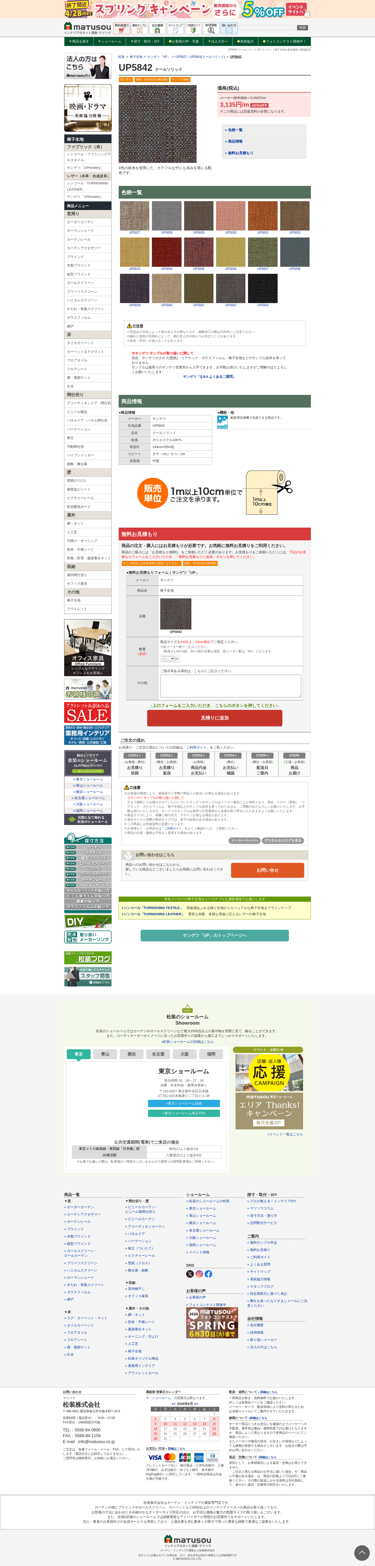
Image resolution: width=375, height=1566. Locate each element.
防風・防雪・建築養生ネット (89, 558)
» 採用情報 (255, 1332)
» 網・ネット (135, 1315)
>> (196, 1404)
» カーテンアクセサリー (82, 1214)
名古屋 (158, 1054)
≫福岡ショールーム (88, 811)
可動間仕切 (75, 447)
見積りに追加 (214, 719)
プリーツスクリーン (82, 291)
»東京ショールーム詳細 (184, 1103)
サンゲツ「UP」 (158, 57)
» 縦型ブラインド (77, 1244)
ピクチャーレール (80, 498)
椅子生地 (75, 139)
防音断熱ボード (79, 507)
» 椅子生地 (133, 1351)
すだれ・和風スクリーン (85, 309)
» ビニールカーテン (140, 1219)
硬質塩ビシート (79, 489)
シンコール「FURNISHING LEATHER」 (87, 186)
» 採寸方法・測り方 (262, 1216)
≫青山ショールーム (88, 785)
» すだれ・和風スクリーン (84, 1285)
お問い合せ (267, 871)
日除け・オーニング (82, 541)
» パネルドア (135, 1234)
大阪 (184, 1054)
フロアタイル (77, 360)
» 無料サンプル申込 (262, 1243)
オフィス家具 (77, 583)
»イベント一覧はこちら (285, 1134)
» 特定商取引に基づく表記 (267, 1294)
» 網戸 (69, 1299)
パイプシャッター (80, 455)
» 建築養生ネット (138, 1329)
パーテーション (79, 429)
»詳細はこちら (258, 1418)
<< (174, 1404)
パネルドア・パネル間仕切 (87, 420)
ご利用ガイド (196, 748)
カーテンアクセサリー (84, 248)
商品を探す (79, 41)
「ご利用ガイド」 (174, 829)
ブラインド (75, 257)
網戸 (70, 326)
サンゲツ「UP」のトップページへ (215, 936)
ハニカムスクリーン (82, 300)
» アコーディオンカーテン (145, 1226)
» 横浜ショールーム (201, 1223)
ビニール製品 (77, 412)
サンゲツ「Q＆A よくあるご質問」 (209, 377)
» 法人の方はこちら (262, 1347)
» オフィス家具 (136, 1296)
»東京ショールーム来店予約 (184, 1113)
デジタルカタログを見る (283, 842)
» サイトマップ (258, 1272)
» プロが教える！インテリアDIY (271, 1201)
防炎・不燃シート (80, 549)
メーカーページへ (244, 842)
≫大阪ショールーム (88, 804)
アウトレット (77, 609)
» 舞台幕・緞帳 (136, 1270)
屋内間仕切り (77, 575)
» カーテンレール (77, 1222)
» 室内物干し (135, 1289)
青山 (105, 1054)
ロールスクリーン (80, 283)
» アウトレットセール (141, 1373)
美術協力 (245, 41)
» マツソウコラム (260, 1208)
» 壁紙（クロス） (138, 1263)
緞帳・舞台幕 (77, 464)
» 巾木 (69, 1355)
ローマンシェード (80, 231)
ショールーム (110, 41)
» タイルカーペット (79, 1325)
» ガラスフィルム (77, 1292)
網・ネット (75, 523)
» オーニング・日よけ (141, 1336)
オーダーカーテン (80, 222)
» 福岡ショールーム (201, 1245)
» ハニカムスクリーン (80, 1270)
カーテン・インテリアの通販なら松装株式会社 (187, 1550)
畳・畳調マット (79, 378)
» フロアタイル (75, 1332)
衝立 (70, 438)
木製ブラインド (79, 265)
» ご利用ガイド (258, 1257)
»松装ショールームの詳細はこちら (187, 1042)
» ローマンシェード (79, 1278)
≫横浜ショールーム (88, 792)
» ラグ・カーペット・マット (86, 1318)
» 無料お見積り (258, 1250)
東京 (79, 1054)
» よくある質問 (258, 1264)
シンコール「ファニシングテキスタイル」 (89, 157)
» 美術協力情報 (258, 1279)
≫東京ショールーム (88, 779)
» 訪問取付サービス (262, 1223)
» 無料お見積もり (239, 153)
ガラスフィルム (79, 317)
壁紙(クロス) (76, 481)
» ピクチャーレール (140, 1255)
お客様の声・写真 (184, 41)
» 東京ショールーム (201, 1208)
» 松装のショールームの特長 (208, 1201)
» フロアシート (75, 1340)
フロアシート (77, 369)
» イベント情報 (197, 1252)
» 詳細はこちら (175, 1448)
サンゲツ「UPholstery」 (85, 168)
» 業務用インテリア (140, 1366)
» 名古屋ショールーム (202, 1230)
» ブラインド (74, 1229)
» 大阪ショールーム (201, 1238)
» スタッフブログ (260, 1286)
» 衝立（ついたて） (140, 1248)
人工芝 (72, 532)
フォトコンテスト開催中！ (284, 41)
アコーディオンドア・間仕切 (89, 403)
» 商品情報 (234, 141)
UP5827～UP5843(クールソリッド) (200, 57)
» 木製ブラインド (77, 1236)
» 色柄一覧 (234, 130)
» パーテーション (138, 1241)
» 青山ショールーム (201, 1216)
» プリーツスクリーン (80, 1263)
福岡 (211, 1054)
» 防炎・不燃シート (140, 1322)
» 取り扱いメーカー (262, 1340)
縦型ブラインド (79, 274)
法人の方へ (218, 41)
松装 (121, 57)
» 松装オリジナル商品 (141, 1358)
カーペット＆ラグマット (85, 352)
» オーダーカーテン (79, 1207)
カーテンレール (79, 239)
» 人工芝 (131, 1344)
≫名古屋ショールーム (88, 798)
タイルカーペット (80, 343)
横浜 (132, 1054)
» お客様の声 (196, 1297)
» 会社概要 (255, 1325)
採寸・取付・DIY (145, 41)
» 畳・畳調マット (77, 1347)
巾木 (70, 386)
